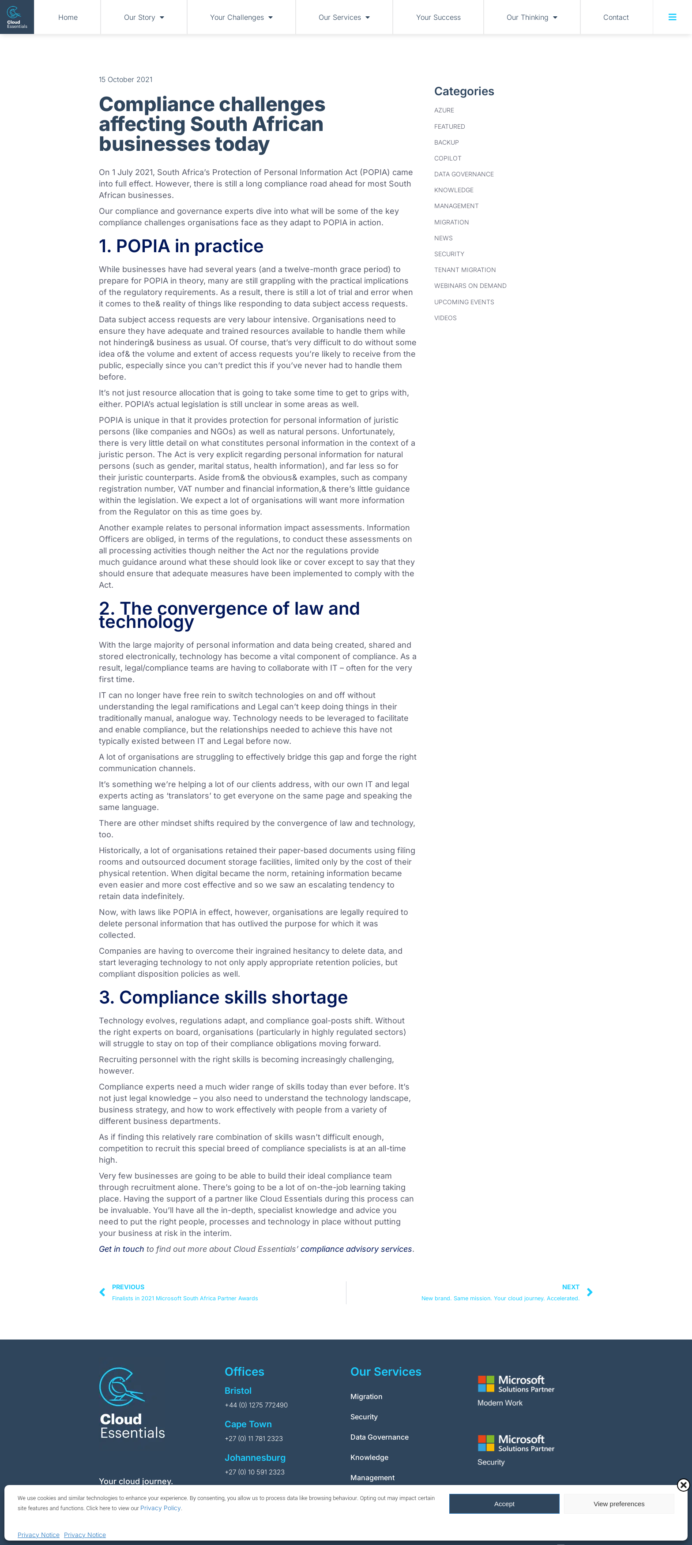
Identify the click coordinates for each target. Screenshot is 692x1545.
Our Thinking (532, 17)
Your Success (438, 17)
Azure (444, 110)
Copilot (448, 158)
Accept (504, 1504)
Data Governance (464, 174)
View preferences (619, 1504)
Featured (449, 126)
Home (68, 17)
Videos (445, 317)
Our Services (344, 17)
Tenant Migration (465, 269)
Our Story (144, 17)
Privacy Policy (160, 1507)
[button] (683, 1485)
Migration (451, 222)
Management (456, 205)
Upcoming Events (464, 302)
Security (449, 254)
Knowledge (454, 190)
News (443, 238)
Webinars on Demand (470, 285)
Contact (616, 17)
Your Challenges (241, 17)
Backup (446, 142)
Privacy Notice (39, 1534)
